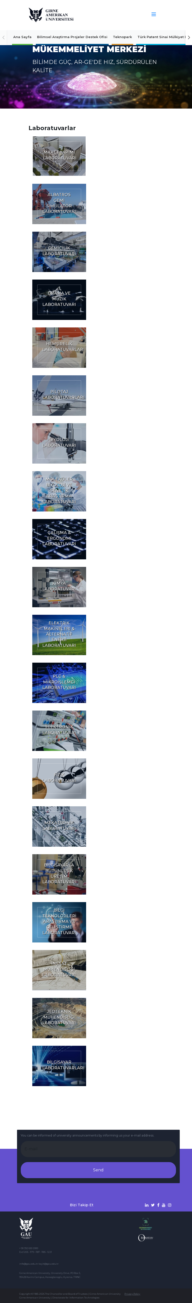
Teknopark (122, 37)
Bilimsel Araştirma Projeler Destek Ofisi (72, 37)
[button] (188, 37)
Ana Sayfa (22, 37)
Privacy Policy (132, 1293)
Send (98, 1170)
